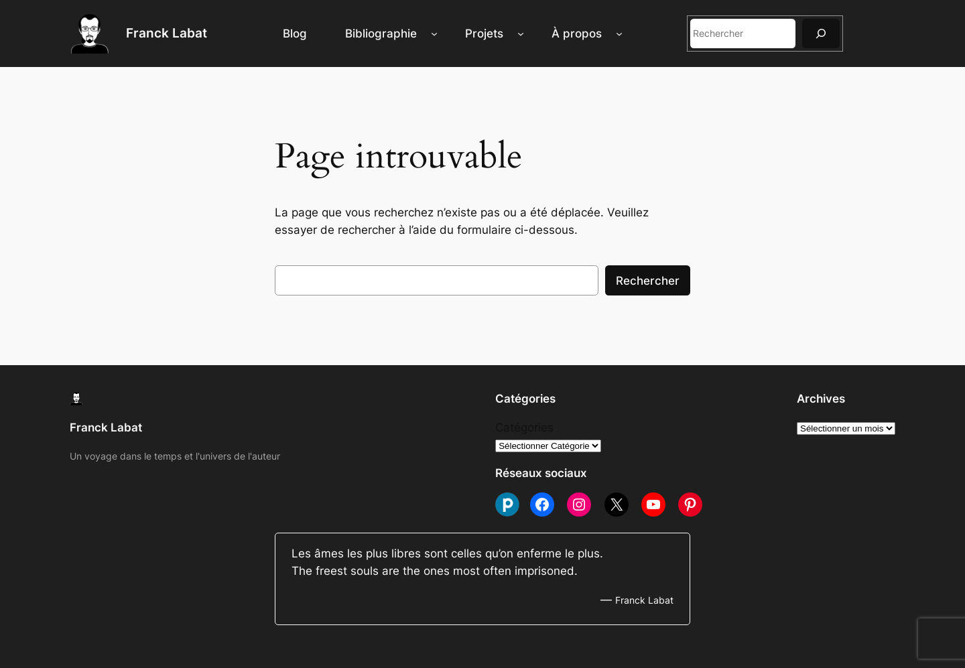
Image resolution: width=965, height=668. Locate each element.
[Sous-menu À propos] (619, 33)
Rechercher (648, 280)
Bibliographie (381, 33)
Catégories (524, 427)
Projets (484, 33)
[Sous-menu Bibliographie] (434, 33)
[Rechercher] (821, 33)
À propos (577, 33)
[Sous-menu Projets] (520, 33)
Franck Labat (166, 33)
